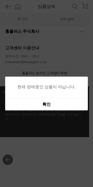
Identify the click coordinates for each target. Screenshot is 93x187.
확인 (46, 104)
